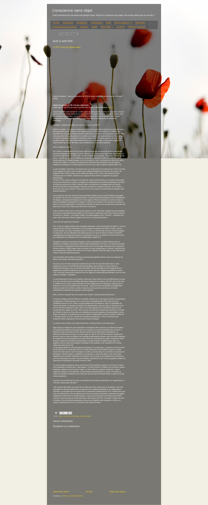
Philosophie (140, 23)
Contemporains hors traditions (64, 27)
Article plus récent (61, 491)
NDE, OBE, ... (107, 27)
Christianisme (96, 23)
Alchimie (84, 27)
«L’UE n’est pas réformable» (67, 47)
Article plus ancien (117, 491)
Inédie (94, 27)
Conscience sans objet (72, 10)
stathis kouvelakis (85, 416)
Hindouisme (68, 23)
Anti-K (111, 107)
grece (61, 416)
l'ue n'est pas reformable (71, 416)
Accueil (56, 23)
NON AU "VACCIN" (137, 27)
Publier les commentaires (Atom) (72, 496)
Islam (108, 23)
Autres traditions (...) (123, 23)
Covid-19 (120, 27)
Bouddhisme (82, 23)
